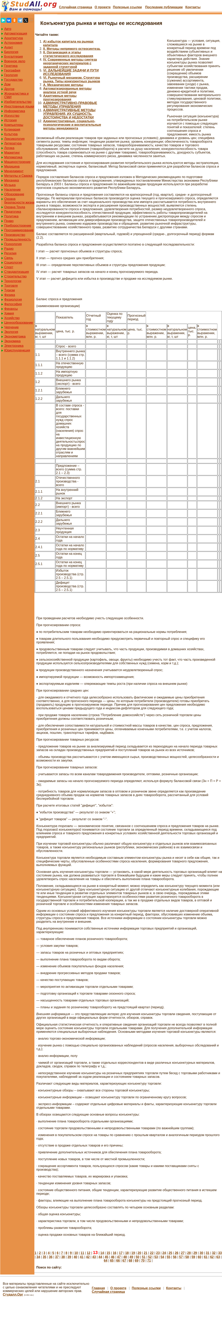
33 (220, 1253)
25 (170, 1253)
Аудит (8, 47)
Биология (11, 52)
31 (207, 1253)
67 (124, 1260)
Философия (13, 304)
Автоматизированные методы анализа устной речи (67, 90)
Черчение (11, 327)
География (12, 70)
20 (139, 1253)
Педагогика (12, 211)
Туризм (9, 290)
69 (137, 1260)
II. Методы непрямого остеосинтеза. (72, 48)
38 (63, 1257)
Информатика (14, 111)
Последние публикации (164, 7)
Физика (9, 295)
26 (176, 1253)
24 (164, 1253)
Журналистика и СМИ (16, 95)
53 (156, 1257)
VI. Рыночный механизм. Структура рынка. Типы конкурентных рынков (71, 79)
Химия (9, 313)
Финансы (11, 308)
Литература (13, 143)
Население (12, 189)
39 (69, 1257)
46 (112, 1257)
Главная (98, 1288)
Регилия (10, 253)
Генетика (10, 66)
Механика (11, 180)
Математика (13, 157)
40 (75, 1257)
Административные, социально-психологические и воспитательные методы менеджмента (72, 124)
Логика (9, 148)
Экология (11, 332)
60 (199, 1257)
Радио (8, 248)
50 (137, 1257)
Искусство (11, 115)
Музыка (10, 185)
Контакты (192, 7)
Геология (11, 75)
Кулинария (12, 129)
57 (181, 1257)
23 (158, 1253)
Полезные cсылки (127, 7)
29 (195, 1253)
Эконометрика (15, 336)
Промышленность (17, 239)
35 (44, 1257)
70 (143, 1260)
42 (88, 1257)
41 (81, 1257)
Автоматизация (15, 33)
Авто (7, 29)
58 (187, 1257)
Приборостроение (17, 225)
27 (183, 1253)
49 (131, 1257)
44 (100, 1257)
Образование (14, 194)
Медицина (12, 166)
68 (130, 1260)
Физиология (13, 299)
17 (121, 1253)
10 (76, 1253)
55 (168, 1257)
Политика (11, 216)
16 (114, 1253)
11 (82, 1253)
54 (162, 1257)
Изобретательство (17, 101)
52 (150, 1257)
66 (118, 1260)
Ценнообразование (18, 322)
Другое (9, 89)
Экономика (12, 341)
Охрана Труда (14, 207)
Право (9, 221)
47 (119, 1257)
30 (201, 1253)
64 (105, 1260)
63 (218, 1257)
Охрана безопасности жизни (19, 200)
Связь (8, 258)
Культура (11, 134)
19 (133, 1253)
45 (106, 1257)
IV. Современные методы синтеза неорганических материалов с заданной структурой (70, 63)
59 (193, 1257)
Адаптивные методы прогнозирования (60, 97)
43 (94, 1257)
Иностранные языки (19, 106)
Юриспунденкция (17, 350)
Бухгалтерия (13, 56)
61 (206, 1257)
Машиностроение (17, 162)
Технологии (12, 281)
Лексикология (14, 138)
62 (212, 1257)
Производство (14, 234)
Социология (13, 262)
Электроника (14, 345)
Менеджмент (14, 171)
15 (108, 1253)
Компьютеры (13, 125)
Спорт (8, 267)
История (10, 120)
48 (125, 1257)
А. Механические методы (63, 85)
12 (88, 1253)
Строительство (15, 276)
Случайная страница (75, 7)
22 (152, 1253)
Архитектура (13, 38)
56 (175, 1257)
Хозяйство (12, 318)
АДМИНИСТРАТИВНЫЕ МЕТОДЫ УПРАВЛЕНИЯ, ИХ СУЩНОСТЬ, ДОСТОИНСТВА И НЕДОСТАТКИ (69, 114)
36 (50, 1257)
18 (127, 1253)
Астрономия (13, 42)
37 (57, 1257)
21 (145, 1253)
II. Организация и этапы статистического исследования (68, 54)
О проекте (103, 7)
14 (102, 1253)
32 (214, 1253)
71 (149, 1260)
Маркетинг (12, 152)
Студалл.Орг (13, 1294)
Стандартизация (16, 271)
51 (144, 1257)
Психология (13, 244)
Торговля (11, 285)
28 (189, 1253)
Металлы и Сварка (18, 175)
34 (38, 1257)
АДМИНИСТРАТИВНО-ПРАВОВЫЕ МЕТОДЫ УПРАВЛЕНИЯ (70, 104)
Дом (7, 84)
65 (112, 1260)
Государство (13, 79)
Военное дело (14, 61)
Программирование (19, 230)
